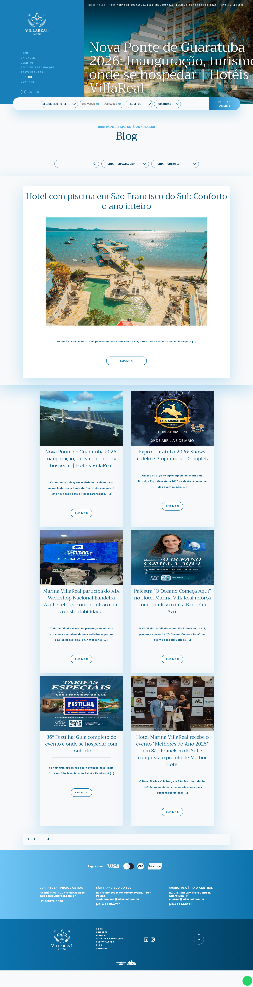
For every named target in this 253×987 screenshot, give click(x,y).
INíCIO (92, 5)
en (30, 92)
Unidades (28, 57)
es (37, 92)
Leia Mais (126, 360)
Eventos (27, 62)
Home (25, 53)
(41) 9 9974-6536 (51, 901)
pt (23, 92)
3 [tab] (185, 84)
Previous (110, 83)
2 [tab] (178, 84)
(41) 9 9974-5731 (180, 904)
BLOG (102, 5)
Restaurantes (32, 72)
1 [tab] (170, 84)
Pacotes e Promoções (38, 67)
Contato (27, 81)
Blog (28, 77)
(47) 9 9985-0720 (108, 904)
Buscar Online (224, 103)
